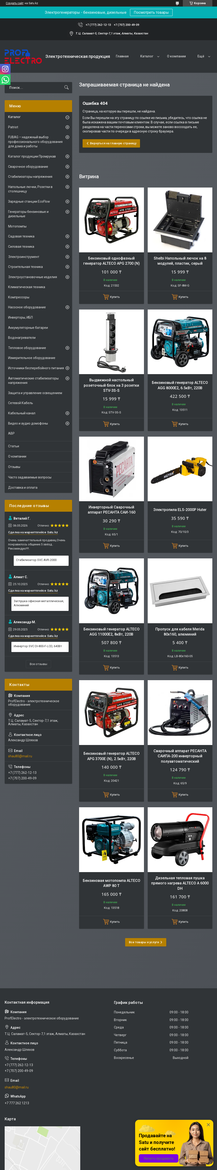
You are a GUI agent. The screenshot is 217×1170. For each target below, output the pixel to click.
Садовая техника (21, 236)
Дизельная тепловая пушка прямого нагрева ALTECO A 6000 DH (180, 883)
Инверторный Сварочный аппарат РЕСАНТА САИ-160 (111, 509)
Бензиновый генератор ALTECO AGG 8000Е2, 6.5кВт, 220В (180, 385)
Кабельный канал (21, 413)
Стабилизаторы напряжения (30, 176)
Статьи (13, 446)
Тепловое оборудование (27, 348)
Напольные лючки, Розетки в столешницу (30, 189)
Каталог (146, 56)
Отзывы (14, 467)
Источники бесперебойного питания (36, 368)
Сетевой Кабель (20, 403)
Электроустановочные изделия (32, 277)
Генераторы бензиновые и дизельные (28, 214)
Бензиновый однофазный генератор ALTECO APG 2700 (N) (111, 261)
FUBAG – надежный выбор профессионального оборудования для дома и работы (35, 141)
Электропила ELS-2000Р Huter (180, 510)
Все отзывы (38, 664)
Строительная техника (25, 267)
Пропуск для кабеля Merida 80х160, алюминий (179, 631)
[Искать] (66, 87)
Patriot (13, 127)
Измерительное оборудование (31, 358)
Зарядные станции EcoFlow (29, 201)
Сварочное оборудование (28, 166)
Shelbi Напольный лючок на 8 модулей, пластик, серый (180, 261)
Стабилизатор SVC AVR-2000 (36, 560)
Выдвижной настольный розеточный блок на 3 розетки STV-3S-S (111, 385)
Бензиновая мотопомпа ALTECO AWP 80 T (111, 883)
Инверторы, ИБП (20, 317)
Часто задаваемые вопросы (29, 477)
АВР (11, 433)
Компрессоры (18, 297)
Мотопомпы (17, 226)
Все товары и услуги (144, 942)
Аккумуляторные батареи (28, 328)
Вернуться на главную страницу (113, 143)
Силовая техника (21, 246)
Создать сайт (14, 3)
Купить (115, 297)
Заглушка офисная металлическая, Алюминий (39, 603)
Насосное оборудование (27, 307)
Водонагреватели (22, 337)
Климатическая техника (26, 287)
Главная (122, 56)
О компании (176, 56)
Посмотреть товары (151, 12)
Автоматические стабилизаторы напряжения (33, 380)
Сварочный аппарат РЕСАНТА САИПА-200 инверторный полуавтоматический (180, 756)
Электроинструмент (23, 257)
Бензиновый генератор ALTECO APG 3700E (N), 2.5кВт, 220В (111, 756)
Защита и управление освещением (35, 393)
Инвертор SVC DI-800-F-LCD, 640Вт (38, 646)
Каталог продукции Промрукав (32, 156)
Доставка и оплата (22, 487)
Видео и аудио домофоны (28, 423)
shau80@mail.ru (20, 756)
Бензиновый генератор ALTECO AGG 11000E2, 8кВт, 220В (111, 631)
